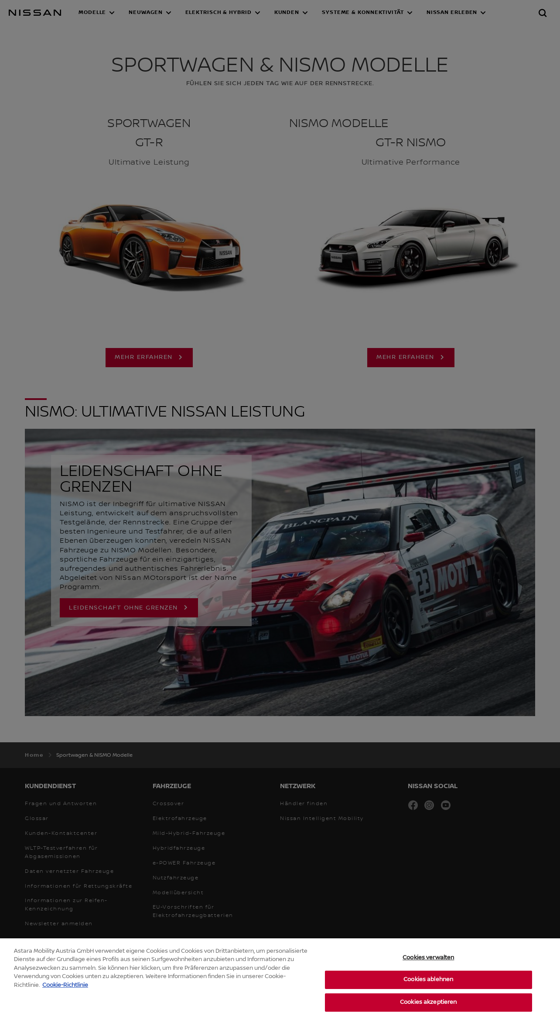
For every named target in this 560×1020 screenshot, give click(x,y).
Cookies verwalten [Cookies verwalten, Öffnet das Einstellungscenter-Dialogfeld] (428, 969)
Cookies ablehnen (428, 991)
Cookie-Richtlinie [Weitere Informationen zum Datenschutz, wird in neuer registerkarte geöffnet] (65, 996)
